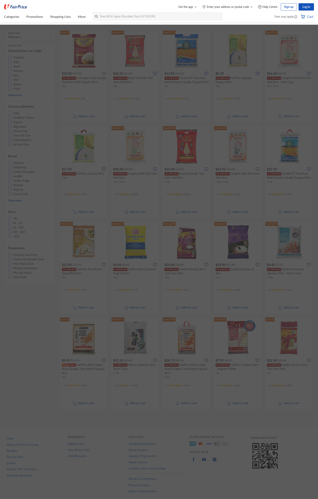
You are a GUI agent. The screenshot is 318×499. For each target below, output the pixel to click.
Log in (306, 7)
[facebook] (193, 462)
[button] (295, 17)
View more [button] (15, 95)
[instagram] (215, 462)
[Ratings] (74, 98)
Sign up (288, 7)
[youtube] (204, 462)
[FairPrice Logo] (15, 7)
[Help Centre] (267, 7)
